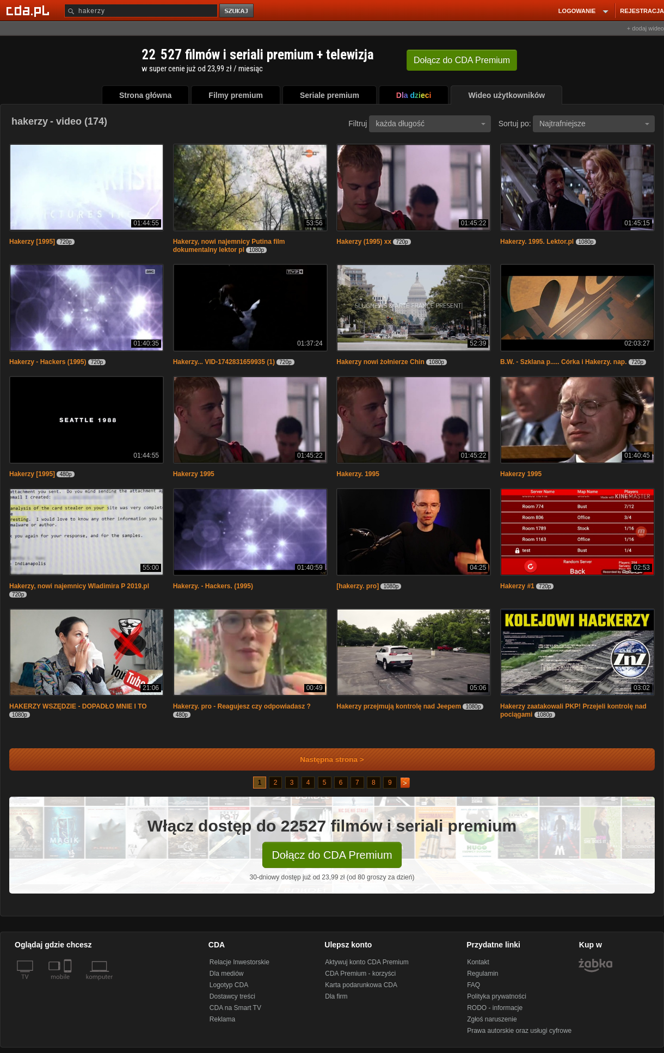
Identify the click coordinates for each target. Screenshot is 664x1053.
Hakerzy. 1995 (357, 474)
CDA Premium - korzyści (360, 973)
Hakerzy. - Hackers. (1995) (213, 586)
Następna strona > (325, 759)
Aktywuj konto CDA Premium (366, 962)
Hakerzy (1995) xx (363, 241)
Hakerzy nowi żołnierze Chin (380, 362)
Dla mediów (227, 973)
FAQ (473, 985)
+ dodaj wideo (645, 28)
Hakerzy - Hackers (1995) (47, 362)
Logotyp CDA (229, 985)
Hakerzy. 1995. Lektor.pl (537, 241)
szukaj (237, 11)
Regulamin (482, 973)
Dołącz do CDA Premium (332, 855)
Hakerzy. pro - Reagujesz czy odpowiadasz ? (242, 706)
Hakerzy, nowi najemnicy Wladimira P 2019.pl (79, 586)
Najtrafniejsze (594, 123)
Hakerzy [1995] (32, 241)
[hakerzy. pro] (357, 586)
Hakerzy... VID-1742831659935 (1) (224, 362)
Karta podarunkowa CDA (361, 985)
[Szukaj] (141, 10)
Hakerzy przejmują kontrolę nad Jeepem (398, 706)
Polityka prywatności (496, 996)
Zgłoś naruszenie (492, 1019)
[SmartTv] (69, 983)
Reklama (222, 1019)
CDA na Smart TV (235, 1008)
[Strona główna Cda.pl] (29, 10)
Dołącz (462, 60)
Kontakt (478, 962)
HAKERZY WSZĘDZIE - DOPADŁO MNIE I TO (78, 706)
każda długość (430, 123)
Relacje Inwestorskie (239, 962)
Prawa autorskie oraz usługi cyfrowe (519, 1030)
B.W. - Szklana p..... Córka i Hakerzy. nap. (563, 362)
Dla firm (336, 996)
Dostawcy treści (232, 996)
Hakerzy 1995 (193, 474)
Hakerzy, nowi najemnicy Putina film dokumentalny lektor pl (229, 246)
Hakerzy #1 (517, 586)
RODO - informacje (494, 1008)
